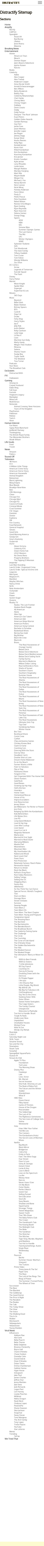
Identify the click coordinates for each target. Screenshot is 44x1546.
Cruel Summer (15, 508)
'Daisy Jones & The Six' (28, 1269)
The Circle (18, 936)
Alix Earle (18, 1337)
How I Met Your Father (28, 1128)
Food (11, 444)
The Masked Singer (22, 952)
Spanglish (13, 34)
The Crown (23, 1220)
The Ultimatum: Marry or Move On (28, 954)
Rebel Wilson (19, 201)
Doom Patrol (24, 1100)
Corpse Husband (16, 385)
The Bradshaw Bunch (23, 929)
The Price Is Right (16, 1297)
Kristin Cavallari (20, 159)
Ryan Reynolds (20, 208)
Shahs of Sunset (25, 668)
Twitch (12, 418)
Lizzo (16, 337)
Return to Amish (21, 868)
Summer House (25, 675)
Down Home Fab (21, 551)
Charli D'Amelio (20, 1352)
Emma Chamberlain (22, 1366)
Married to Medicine (27, 661)
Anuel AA (18, 36)
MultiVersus (14, 402)
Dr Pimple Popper (26, 978)
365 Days (18, 295)
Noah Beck (18, 1401)
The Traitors (24, 1264)
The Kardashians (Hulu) (28, 1135)
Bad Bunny (18, 39)
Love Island (18, 828)
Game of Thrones (26, 1105)
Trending (13, 1434)
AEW (21, 220)
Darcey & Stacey (26, 971)
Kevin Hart (18, 147)
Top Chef (22, 724)
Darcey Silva (19, 753)
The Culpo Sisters (26, 1004)
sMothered (18, 886)
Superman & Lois (21, 291)
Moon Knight (19, 283)
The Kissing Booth (26, 1225)
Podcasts (13, 363)
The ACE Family (20, 1420)
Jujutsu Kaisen (20, 65)
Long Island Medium (22, 821)
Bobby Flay (18, 93)
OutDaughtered (25, 992)
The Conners (24, 1133)
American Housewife (18, 473)
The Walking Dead (17, 1314)
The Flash (18, 274)
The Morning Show (27, 1067)
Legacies (13, 572)
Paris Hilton (19, 192)
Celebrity (13, 72)
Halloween (14, 378)
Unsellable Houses (22, 1023)
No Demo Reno (20, 555)
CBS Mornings (15, 492)
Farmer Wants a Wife (23, 764)
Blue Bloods (14, 485)
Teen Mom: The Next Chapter (26, 912)
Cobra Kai (23, 1152)
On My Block (24, 1185)
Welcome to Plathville (28, 1011)
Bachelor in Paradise (22, 628)
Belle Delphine (20, 1344)
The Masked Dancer (22, 950)
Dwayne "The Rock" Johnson (26, 114)
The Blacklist (14, 1290)
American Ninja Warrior (24, 621)
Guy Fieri (17, 124)
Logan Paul (18, 1389)
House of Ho (19, 797)
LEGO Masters (20, 553)
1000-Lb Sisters (25, 962)
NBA (21, 222)
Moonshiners (19, 846)
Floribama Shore (21, 771)
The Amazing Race (22, 919)
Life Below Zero (20, 816)
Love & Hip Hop (20, 823)
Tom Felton (19, 258)
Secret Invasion (25, 1081)
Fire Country (14, 522)
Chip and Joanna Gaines (24, 741)
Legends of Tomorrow (23, 269)
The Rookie (14, 1302)
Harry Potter (14, 279)
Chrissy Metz (19, 100)
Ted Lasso (23, 1065)
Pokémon (13, 413)
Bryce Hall (18, 1349)
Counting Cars (20, 748)
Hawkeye (23, 1072)
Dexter (12, 515)
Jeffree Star (19, 1380)
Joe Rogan (18, 133)
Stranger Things (25, 1208)
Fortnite (12, 392)
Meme (12, 1431)
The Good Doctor (16, 1295)
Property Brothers (21, 558)
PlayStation (14, 411)
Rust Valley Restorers (23, 875)
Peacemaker (24, 1109)
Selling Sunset (25, 1194)
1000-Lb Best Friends (27, 959)
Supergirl (18, 288)
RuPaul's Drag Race (22, 872)
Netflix (17, 1142)
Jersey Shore (19, 804)
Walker (12, 1318)
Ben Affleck (19, 89)
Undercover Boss (21, 1018)
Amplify (8, 27)
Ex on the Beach (21, 762)
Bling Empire (14, 483)
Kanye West (19, 138)
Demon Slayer (20, 60)
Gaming (8, 380)
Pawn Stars (19, 858)
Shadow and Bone (26, 1203)
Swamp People (20, 905)
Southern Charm (26, 670)
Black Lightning (15, 480)
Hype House (19, 1370)
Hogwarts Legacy (16, 395)
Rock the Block (20, 870)
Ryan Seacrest (20, 211)
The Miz (22, 234)
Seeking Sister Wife (27, 997)
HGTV (11, 544)
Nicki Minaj (18, 187)
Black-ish (17, 640)
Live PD (17, 818)
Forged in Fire (20, 774)
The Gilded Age (25, 1112)
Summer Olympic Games (29, 229)
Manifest (13, 579)
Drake (16, 316)
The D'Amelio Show (22, 943)
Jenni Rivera (19, 43)
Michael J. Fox (20, 180)
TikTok (17, 1436)
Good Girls (13, 532)
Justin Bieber (19, 328)
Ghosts (12, 530)
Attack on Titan (20, 56)
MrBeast (17, 1396)
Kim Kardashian (20, 152)
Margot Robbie (20, 168)
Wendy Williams (21, 260)
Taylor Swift (19, 356)
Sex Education (25, 1196)
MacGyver (13, 574)
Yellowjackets (15, 1323)
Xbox (11, 420)
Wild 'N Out (19, 1027)
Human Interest (12, 423)
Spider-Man (19, 286)
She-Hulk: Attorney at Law (30, 1084)
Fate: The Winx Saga (27, 1156)
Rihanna (17, 347)
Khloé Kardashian (21, 150)
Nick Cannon (19, 185)
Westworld (23, 1124)
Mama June (19, 835)
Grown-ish (13, 541)
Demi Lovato (19, 107)
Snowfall (13, 1051)
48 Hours (13, 461)
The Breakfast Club (17, 368)
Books (11, 70)
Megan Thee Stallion (23, 345)
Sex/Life (22, 1199)
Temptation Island (21, 917)
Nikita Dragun (20, 1398)
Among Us (13, 383)
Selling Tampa (20, 877)
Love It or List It (20, 830)
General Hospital (16, 527)
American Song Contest (24, 626)
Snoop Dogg (19, 215)
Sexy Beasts (24, 1201)
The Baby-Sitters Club (28, 1217)
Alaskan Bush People (22, 607)
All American (19, 609)
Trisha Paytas (19, 1424)
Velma (21, 1121)
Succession (14, 1286)
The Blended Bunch (22, 926)
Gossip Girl (13, 537)
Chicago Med (14, 499)
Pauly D (17, 194)
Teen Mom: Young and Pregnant (27, 915)
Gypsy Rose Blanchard (18, 428)
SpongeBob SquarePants (20, 1053)
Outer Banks (24, 1187)
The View (13, 1309)
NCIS (11, 586)
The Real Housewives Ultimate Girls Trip (28, 721)
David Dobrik (19, 1359)
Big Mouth (23, 1145)
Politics (12, 454)
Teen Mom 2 (19, 908)
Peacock (17, 1255)
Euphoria (13, 518)
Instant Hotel (24, 1166)
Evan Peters (19, 117)
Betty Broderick (20, 91)
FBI (10, 520)
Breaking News (12, 48)
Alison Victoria (20, 546)
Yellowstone (14, 1325)
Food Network (15, 525)
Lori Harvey (19, 1391)
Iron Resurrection (21, 802)
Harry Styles (19, 321)
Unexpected (24, 1009)
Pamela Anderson (21, 190)
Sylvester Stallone (21, 244)
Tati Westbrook (20, 248)
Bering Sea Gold (21, 633)
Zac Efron (18, 262)
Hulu (16, 1126)
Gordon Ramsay (20, 121)
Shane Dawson (20, 1408)
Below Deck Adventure (28, 652)
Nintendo (13, 404)
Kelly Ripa (18, 143)
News (7, 449)
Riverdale (13, 1032)
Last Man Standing (17, 565)
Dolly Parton (19, 112)
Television (9, 459)
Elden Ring (13, 387)
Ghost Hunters (20, 778)
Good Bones (19, 783)
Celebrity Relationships (24, 96)
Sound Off (9, 456)
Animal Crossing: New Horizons (27, 406)
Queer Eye (23, 1192)
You (20, 1253)
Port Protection (20, 861)
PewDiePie (18, 1406)
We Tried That (11, 1438)
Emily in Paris (24, 1154)
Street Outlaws (20, 900)
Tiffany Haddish (20, 253)
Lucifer (22, 1175)
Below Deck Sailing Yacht (29, 656)
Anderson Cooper (21, 82)
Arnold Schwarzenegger (24, 86)
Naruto (17, 67)
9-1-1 (11, 464)
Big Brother (19, 635)
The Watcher (24, 1234)
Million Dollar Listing (27, 663)
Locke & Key (24, 1168)
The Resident (14, 1300)
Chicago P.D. (14, 501)
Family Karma (24, 659)
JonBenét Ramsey (16, 430)
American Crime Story (18, 468)
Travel (12, 447)
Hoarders (18, 790)
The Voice (13, 1311)
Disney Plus (19, 1070)
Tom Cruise (19, 255)
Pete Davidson (20, 199)
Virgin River (24, 1248)
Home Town (19, 792)
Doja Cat (17, 314)
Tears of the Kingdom (23, 409)
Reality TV (13, 602)
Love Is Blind (24, 1171)
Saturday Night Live (17, 1037)
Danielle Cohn (20, 1356)
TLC (15, 957)
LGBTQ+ (12, 32)
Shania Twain (20, 352)
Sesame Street (15, 1041)
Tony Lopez (19, 1422)
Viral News (10, 1330)
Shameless (14, 1046)
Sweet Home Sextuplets (29, 1001)
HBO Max (18, 1098)
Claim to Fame (20, 746)
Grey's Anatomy (16, 539)
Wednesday (24, 1250)
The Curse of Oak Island (24, 940)
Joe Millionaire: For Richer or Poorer (29, 807)
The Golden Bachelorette (24, 945)
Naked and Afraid (21, 854)
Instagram (18, 1373)
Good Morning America (19, 534)
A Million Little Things (18, 466)
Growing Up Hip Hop (22, 785)
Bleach (17, 58)
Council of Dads (16, 504)
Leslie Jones (19, 166)
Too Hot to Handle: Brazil (24, 1013)
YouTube (17, 1427)
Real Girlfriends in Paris (28, 666)
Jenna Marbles (20, 1382)
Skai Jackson (19, 1410)
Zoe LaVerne (19, 1429)
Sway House (19, 1415)
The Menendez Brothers (19, 437)
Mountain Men (20, 849)
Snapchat (18, 1413)
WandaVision (24, 1093)
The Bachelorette (21, 924)
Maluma (17, 46)
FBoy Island (23, 1102)
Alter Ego (18, 614)
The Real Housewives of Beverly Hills (29, 683)
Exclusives (9, 370)
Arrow (16, 267)
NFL (20, 225)
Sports (17, 218)
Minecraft (13, 399)
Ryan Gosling (19, 206)
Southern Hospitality (27, 673)
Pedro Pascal (19, 197)
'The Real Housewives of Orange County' (29, 646)
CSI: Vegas (13, 511)
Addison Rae (19, 1335)
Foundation (23, 1063)
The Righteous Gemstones (30, 1117)
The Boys (22, 1274)
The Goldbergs (15, 1293)
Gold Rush (18, 781)
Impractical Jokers (21, 800)
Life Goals (9, 442)
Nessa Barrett (20, 182)
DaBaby (17, 105)
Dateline (13, 513)
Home (8, 24)
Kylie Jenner (19, 161)
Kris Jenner (18, 157)
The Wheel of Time (27, 1283)
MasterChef (19, 844)
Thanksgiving (14, 432)
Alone (16, 612)
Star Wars (13, 366)
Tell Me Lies (24, 1131)
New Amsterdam (16, 588)
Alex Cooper (19, 77)
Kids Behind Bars (21, 814)
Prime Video (19, 1267)
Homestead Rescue (22, 795)
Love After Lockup (21, 825)
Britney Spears (20, 307)
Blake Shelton (20, 305)
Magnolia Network (22, 832)
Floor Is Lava (24, 1161)
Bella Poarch (19, 1340)
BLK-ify (12, 29)
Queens (12, 600)
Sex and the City (16, 1044)
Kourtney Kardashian (23, 154)
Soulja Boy (18, 354)
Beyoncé (17, 300)
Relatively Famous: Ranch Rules (27, 863)
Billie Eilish (18, 302)
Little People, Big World (29, 985)
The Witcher (24, 1236)
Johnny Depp (19, 136)
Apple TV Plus (19, 1060)
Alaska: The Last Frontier (24, 605)
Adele (16, 74)
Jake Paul (18, 1375)
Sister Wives (24, 999)
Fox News (13, 425)
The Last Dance (25, 232)
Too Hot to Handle (26, 1243)
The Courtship (20, 938)
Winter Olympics (26, 239)
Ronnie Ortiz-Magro (22, 204)
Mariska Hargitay (21, 171)
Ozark (11, 593)
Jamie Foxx (18, 126)
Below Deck (24, 649)
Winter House (25, 729)
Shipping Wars (20, 882)
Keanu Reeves (20, 140)
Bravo (16, 642)
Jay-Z (16, 323)
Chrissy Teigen (20, 103)
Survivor (17, 903)
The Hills (17, 947)
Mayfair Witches (16, 581)
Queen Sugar (15, 598)
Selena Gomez (20, 213)
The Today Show (16, 1307)
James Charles (20, 1377)
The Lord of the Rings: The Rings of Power (30, 1277)
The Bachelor (19, 922)
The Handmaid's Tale (27, 1222)
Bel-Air (21, 1257)
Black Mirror (24, 1147)
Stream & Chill (15, 1058)
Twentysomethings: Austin (30, 1246)
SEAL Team (14, 1039)
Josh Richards (19, 1387)
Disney (12, 276)
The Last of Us (25, 1114)
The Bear (13, 1288)
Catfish (17, 738)
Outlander (13, 591)
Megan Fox (18, 178)
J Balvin (17, 41)
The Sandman (25, 1232)
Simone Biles (24, 227)
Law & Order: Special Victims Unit (23, 569)
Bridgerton (23, 1149)
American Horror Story (19, 471)
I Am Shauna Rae (26, 983)
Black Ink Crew (20, 638)
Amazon (12, 452)
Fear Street (23, 1159)
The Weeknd (19, 359)
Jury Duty (18, 809)
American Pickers (21, 623)
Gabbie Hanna (20, 1368)
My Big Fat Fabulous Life (29, 990)
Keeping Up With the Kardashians (28, 811)
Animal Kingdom (16, 476)
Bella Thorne (19, 1342)
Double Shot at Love (22, 757)
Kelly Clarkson (20, 330)
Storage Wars (20, 898)
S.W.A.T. (12, 1034)
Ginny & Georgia (26, 1163)
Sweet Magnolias (26, 1210)
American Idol (20, 619)
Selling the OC (20, 879)
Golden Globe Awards (23, 119)
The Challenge (20, 933)
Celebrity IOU (20, 548)
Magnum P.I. (14, 576)
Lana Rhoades (20, 164)
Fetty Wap (18, 319)
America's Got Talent (23, 616)
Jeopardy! (13, 562)
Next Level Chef (20, 856)
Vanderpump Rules (27, 727)
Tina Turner (19, 361)
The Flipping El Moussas (24, 560)
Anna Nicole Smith (22, 84)
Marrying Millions (21, 842)
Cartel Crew (19, 736)
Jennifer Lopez (20, 131)
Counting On (24, 969)
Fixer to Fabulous (21, 767)
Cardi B (17, 312)
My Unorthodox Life (22, 851)
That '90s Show (25, 1215)
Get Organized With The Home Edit (29, 776)
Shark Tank (14, 1048)
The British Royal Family (19, 435)
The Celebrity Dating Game (25, 931)
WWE (21, 241)
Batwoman (14, 478)
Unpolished (18, 1020)
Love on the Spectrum (28, 1173)
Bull (11, 490)
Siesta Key (18, 884)
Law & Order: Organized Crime (22, 567)
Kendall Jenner (20, 145)
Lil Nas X (17, 335)
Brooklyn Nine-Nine (17, 487)
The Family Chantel (27, 1006)
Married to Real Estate (23, 839)
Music (11, 298)
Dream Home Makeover (24, 760)
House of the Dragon (27, 1107)
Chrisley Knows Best (22, 743)
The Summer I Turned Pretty (31, 1281)
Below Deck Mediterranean (30, 654)
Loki (20, 1074)
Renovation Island (21, 865)
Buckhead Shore (21, 734)
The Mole (23, 1229)
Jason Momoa (19, 128)
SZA (15, 246)
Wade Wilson (15, 439)
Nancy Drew (14, 584)
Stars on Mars (20, 896)
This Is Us (13, 1316)
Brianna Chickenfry (22, 1347)
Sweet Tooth (24, 1213)
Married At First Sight (23, 837)
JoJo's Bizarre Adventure (24, 63)
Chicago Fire (14, 497)
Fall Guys (13, 390)
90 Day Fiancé (25, 966)
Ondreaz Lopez (20, 1403)
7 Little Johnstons (26, 964)
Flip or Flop (18, 769)
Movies (12, 293)
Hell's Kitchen (20, 788)
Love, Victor (24, 1077)
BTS (15, 309)
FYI (6, 375)
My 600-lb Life (25, 987)
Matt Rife (18, 173)
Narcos (22, 1180)
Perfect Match (25, 1189)
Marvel (12, 281)
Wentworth (14, 1321)
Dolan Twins (19, 1363)
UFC (20, 236)
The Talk (13, 1304)
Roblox (12, 416)
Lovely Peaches (20, 1394)
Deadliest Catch (21, 755)
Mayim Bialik (19, 175)
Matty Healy (19, 342)
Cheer (11, 494)
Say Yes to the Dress (27, 994)
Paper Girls (23, 1271)
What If (22, 1095)
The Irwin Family (21, 251)
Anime (12, 53)
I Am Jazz (22, 980)
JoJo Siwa (18, 1384)
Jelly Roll (17, 326)
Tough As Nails (20, 1016)
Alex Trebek (19, 79)
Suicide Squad (20, 272)
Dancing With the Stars (24, 750)
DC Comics (14, 265)
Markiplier (13, 397)
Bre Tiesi (17, 731)
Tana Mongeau (20, 1417)
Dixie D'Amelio (20, 1361)
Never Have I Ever (26, 1182)
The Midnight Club (26, 1227)
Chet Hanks (19, 98)
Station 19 (13, 1055)
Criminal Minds (15, 506)
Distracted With (16, 373)
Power (12, 595)
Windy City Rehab (21, 1030)
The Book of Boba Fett (28, 1086)
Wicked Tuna (19, 1025)
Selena (17, 349)
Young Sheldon (15, 1328)
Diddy (16, 110)
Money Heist (24, 1178)
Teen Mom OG (20, 910)
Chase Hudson (20, 1354)
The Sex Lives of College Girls (31, 1119)
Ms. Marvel (23, 1079)
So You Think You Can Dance (26, 889)
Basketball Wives (21, 630)
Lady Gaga (18, 333)
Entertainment (11, 51)
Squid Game (24, 1206)
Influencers (14, 1333)
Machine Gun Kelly (22, 340)
